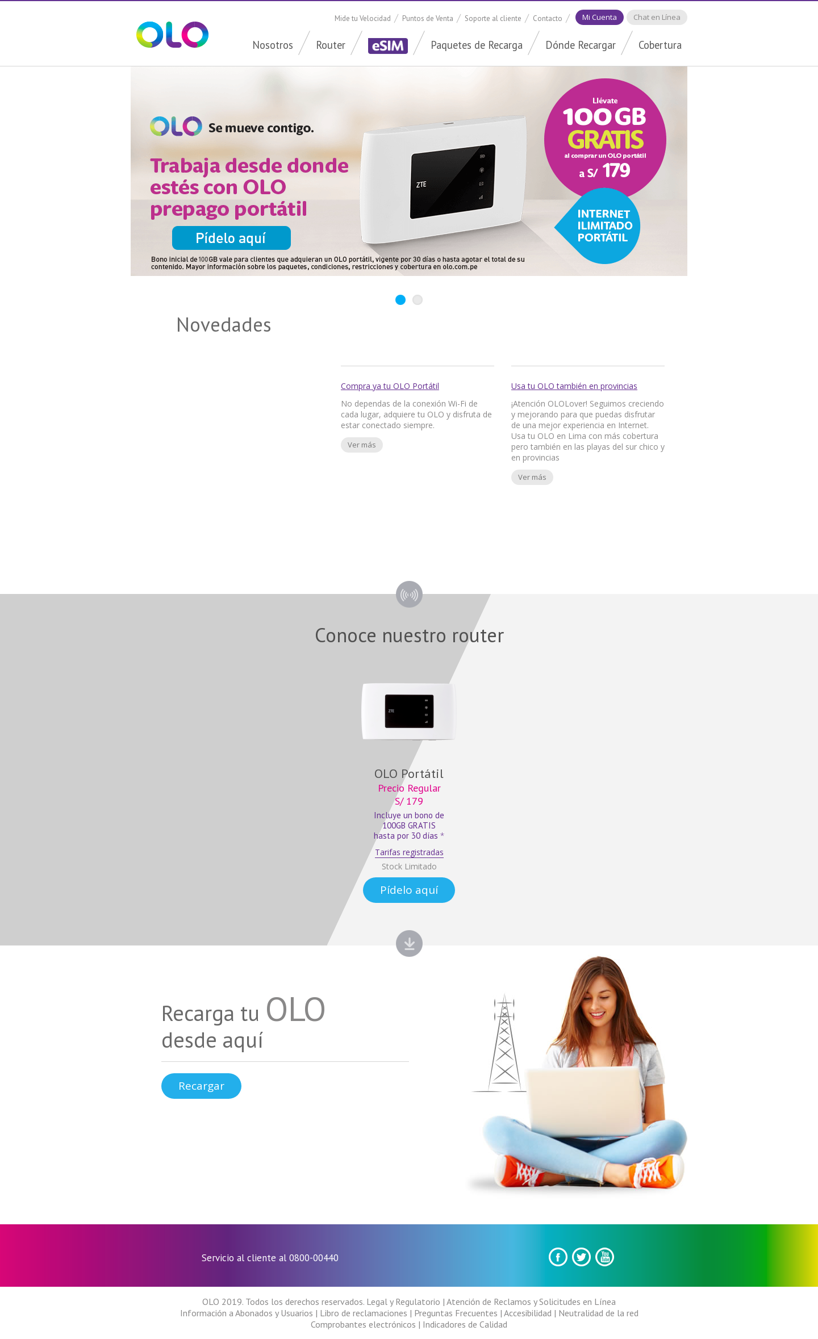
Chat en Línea (657, 17)
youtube (605, 1257)
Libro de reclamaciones (363, 1313)
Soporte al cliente (493, 18)
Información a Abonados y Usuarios (246, 1313)
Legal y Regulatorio (403, 1301)
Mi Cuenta (599, 17)
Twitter (581, 1257)
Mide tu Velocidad (363, 18)
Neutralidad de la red (598, 1313)
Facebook (558, 1257)
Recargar (201, 1085)
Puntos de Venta (427, 18)
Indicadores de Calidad (465, 1324)
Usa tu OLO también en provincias (574, 385)
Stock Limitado (409, 866)
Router (330, 45)
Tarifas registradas (409, 852)
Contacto (547, 18)
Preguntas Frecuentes (456, 1313)
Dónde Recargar (580, 45)
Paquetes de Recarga (477, 45)
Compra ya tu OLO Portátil (390, 385)
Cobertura (660, 45)
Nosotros (272, 45)
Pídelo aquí (409, 889)
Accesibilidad (528, 1313)
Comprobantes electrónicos (363, 1324)
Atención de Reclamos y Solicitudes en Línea (531, 1301)
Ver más (362, 445)
